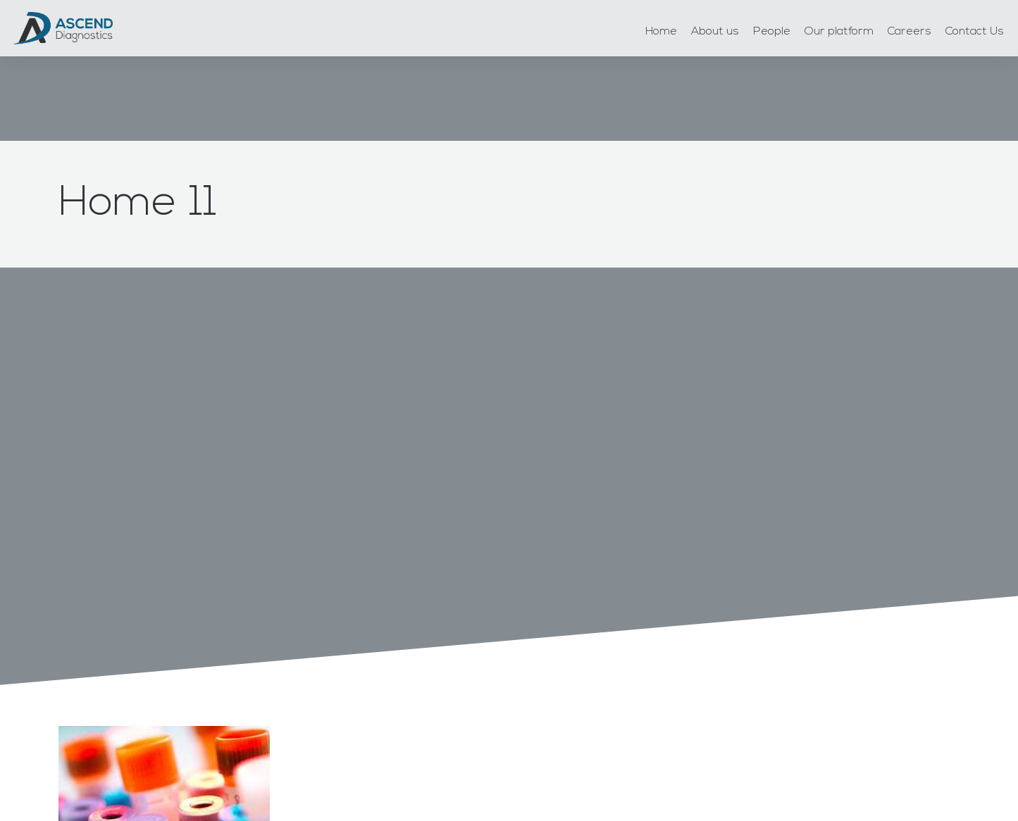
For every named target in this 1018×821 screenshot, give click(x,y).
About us (715, 31)
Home (661, 31)
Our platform (839, 31)
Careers (909, 31)
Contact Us (974, 31)
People (771, 31)
